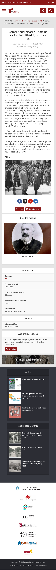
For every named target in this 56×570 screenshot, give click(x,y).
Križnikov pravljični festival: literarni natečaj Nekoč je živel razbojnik (33, 396)
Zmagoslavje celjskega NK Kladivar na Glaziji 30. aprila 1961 (32, 436)
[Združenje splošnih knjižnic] (28, 553)
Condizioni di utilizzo (27, 566)
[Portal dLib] (28, 517)
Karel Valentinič (28, 257)
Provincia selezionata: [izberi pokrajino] (16, 2)
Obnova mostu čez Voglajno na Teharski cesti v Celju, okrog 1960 (33, 464)
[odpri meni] (4, 11)
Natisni (19, 209)
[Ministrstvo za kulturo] (28, 489)
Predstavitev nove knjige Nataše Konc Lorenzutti (34, 410)
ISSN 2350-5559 (41, 566)
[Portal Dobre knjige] (28, 544)
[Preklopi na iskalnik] (51, 10)
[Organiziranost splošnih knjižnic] (28, 498)
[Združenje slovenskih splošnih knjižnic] (28, 526)
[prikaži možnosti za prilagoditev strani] (49, 2)
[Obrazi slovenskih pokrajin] (28, 535)
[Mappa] (43, 10)
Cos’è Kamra (14, 566)
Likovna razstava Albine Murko (33, 380)
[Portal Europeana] (28, 508)
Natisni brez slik (33, 209)
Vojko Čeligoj (34, 46)
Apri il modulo (11, 349)
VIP (6, 279)
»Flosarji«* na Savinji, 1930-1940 (32, 449)
